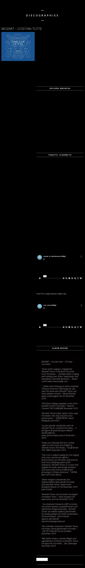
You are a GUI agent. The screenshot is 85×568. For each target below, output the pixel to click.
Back (42, 559)
